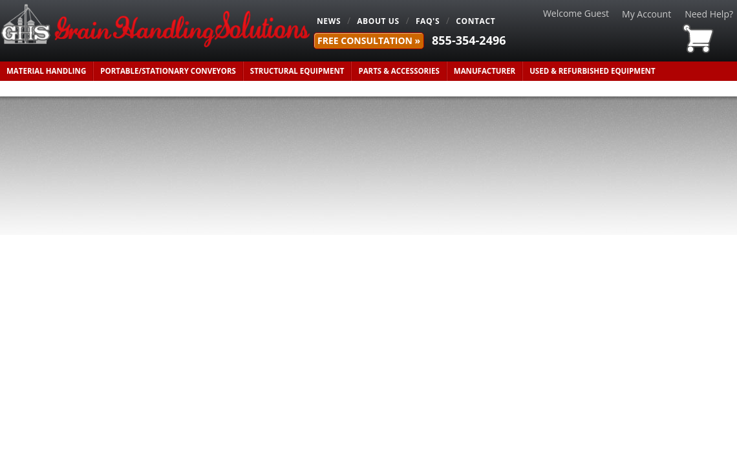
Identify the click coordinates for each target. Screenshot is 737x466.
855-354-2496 (469, 40)
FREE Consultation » (368, 40)
